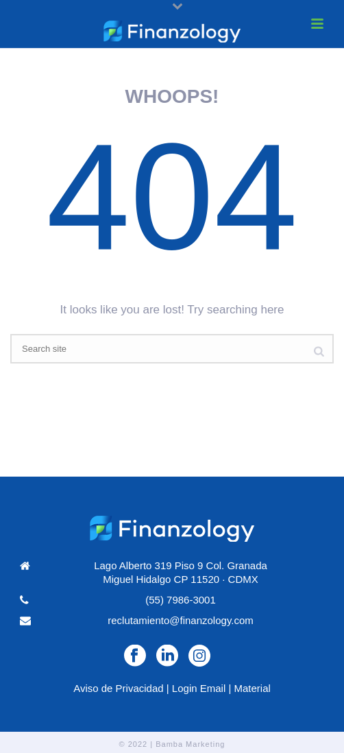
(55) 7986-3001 (180, 600)
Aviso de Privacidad (118, 688)
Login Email (198, 688)
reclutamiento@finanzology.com (181, 620)
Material (252, 688)
